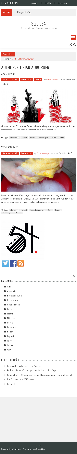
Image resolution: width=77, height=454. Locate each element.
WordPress (17, 449)
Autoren (34, 3)
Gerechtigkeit (43, 137)
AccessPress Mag (37, 449)
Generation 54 (13, 304)
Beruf (50, 210)
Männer (18, 213)
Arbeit (24, 137)
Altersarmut (14, 137)
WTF (9, 349)
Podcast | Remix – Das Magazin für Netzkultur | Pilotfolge (31, 370)
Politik (38, 79)
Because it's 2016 (10, 79)
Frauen (32, 137)
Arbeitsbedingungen (37, 210)
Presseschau (12, 327)
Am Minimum (8, 74)
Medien (10, 313)
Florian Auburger (52, 79)
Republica (11, 336)
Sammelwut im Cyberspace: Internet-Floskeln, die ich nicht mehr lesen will (39, 374)
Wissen (10, 345)
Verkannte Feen (9, 147)
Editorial (11, 383)
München (11, 318)
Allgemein (11, 291)
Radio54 (10, 331)
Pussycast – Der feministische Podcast (24, 365)
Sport (9, 340)
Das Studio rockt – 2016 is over (20, 379)
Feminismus (26, 79)
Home (6, 58)
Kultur (10, 309)
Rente (62, 137)
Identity (48, 3)
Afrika (10, 286)
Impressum (62, 3)
